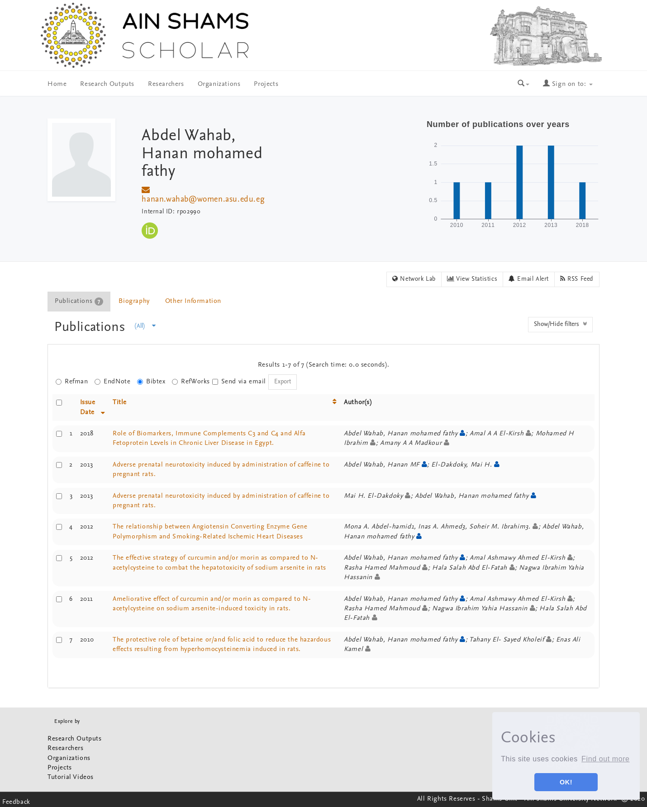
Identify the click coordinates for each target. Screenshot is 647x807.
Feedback (16, 802)
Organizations (219, 84)
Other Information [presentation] (193, 301)
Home (57, 84)
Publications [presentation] (79, 301)
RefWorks (191, 381)
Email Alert (529, 279)
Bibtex (151, 381)
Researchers (166, 84)
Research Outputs (107, 84)
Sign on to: (568, 84)
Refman (72, 381)
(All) (145, 326)
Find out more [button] (605, 759)
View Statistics (472, 279)
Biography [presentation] (134, 301)
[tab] (79, 301)
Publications (91, 328)
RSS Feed (577, 279)
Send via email (239, 381)
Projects (266, 84)
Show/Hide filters (560, 324)
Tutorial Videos (71, 777)
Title (120, 402)
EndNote (112, 381)
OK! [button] (566, 782)
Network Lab (414, 279)
